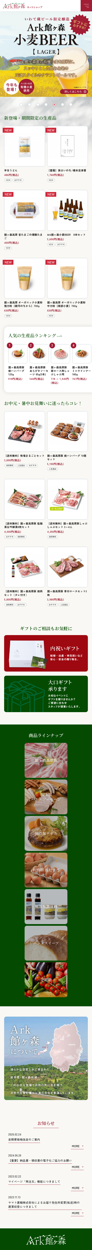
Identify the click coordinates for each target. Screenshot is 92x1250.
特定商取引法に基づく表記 (23, 1213)
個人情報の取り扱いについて (67, 1213)
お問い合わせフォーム (46, 1142)
